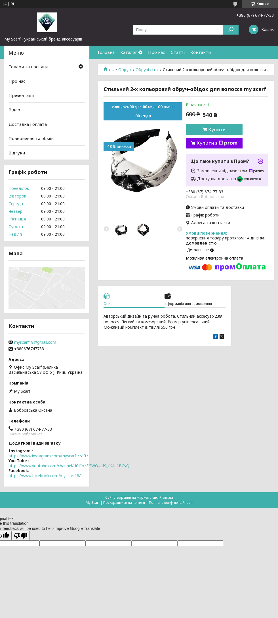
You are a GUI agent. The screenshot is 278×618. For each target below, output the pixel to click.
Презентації (21, 95)
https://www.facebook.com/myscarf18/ (45, 475)
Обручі (125, 69)
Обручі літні (147, 69)
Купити (217, 129)
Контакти (200, 52)
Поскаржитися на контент (124, 502)
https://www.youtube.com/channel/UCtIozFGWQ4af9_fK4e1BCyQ (69, 465)
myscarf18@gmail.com (35, 342)
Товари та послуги (28, 66)
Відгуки (17, 153)
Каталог (128, 52)
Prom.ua (166, 497)
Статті (178, 52)
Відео (14, 109)
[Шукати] (231, 30)
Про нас (156, 52)
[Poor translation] (21, 535)
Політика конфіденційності (171, 502)
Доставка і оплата (28, 124)
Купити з (217, 143)
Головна (106, 52)
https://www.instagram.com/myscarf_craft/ (48, 455)
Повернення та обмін (31, 138)
